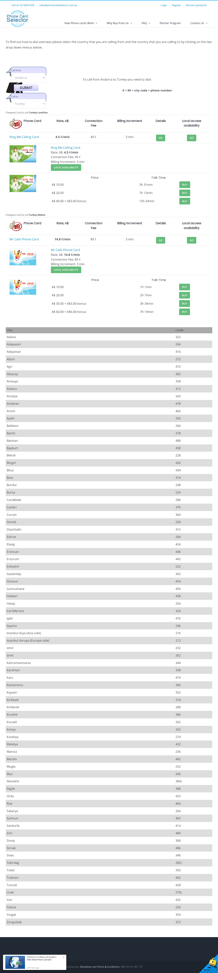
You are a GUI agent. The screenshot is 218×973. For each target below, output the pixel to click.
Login (164, 5)
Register (176, 5)
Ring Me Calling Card (24, 140)
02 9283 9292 (27, 5)
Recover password (196, 5)
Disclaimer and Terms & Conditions (99, 970)
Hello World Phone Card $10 (39, 960)
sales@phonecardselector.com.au (58, 5)
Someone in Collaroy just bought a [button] (41, 958)
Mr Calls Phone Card (24, 242)
